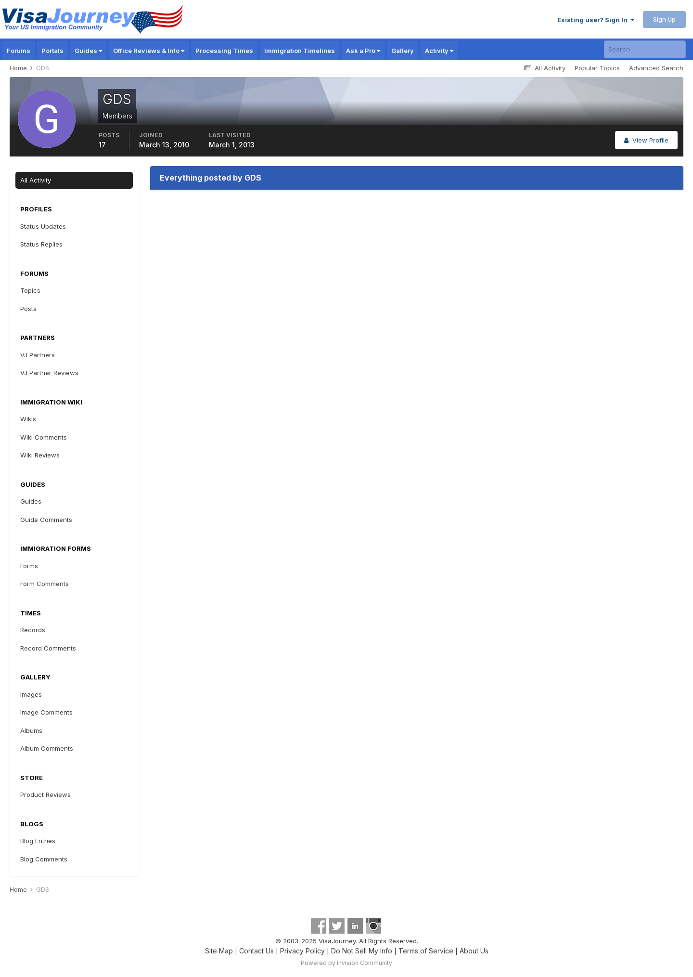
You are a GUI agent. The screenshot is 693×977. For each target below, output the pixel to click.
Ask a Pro (363, 50)
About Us (474, 951)
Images (31, 694)
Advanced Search (656, 68)
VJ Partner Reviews (49, 373)
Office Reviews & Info (148, 50)
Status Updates (43, 226)
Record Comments (48, 648)
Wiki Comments (43, 437)
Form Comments (44, 583)
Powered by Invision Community (346, 962)
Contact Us (256, 951)
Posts (28, 309)
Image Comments (46, 712)
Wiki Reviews (40, 455)
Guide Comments (46, 519)
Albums (31, 730)
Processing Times (224, 50)
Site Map (219, 951)
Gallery (402, 50)
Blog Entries (37, 841)
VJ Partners (37, 355)
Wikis (28, 419)
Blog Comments (43, 859)
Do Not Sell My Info (361, 951)
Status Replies (41, 244)
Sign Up (664, 19)
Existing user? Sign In (595, 20)
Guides (88, 50)
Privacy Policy (302, 951)
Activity (439, 50)
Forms (29, 566)
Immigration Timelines (299, 50)
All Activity (35, 180)
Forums (18, 50)
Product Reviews (45, 794)
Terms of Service (425, 951)
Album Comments (46, 748)
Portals (52, 50)
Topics (30, 290)
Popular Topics (597, 68)
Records (32, 630)
